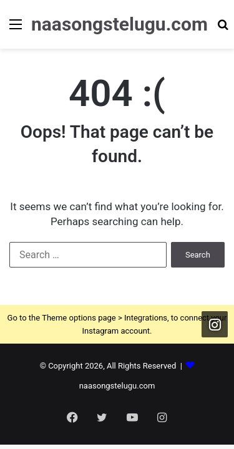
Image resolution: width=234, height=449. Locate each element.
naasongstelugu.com (117, 385)
